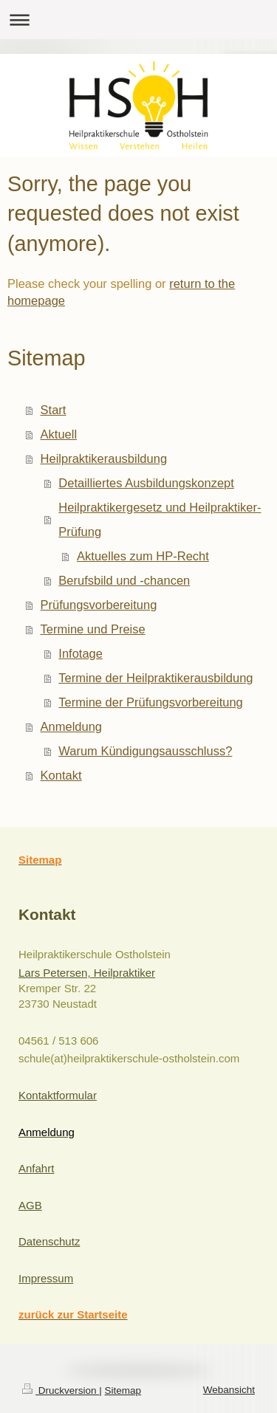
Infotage (80, 653)
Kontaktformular (57, 1095)
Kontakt (61, 775)
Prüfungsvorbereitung (99, 604)
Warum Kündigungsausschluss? (145, 750)
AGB (30, 1205)
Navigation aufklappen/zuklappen (138, 19)
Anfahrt (36, 1168)
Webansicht (229, 1389)
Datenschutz (49, 1241)
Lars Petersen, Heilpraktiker (86, 972)
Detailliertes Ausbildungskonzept (146, 482)
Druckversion (60, 1390)
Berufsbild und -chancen (124, 580)
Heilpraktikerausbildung (104, 458)
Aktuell (59, 434)
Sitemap (123, 1390)
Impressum (45, 1278)
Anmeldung (71, 726)
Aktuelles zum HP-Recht (143, 556)
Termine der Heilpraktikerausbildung (155, 677)
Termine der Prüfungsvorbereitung (150, 702)
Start (53, 409)
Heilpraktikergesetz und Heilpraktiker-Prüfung (159, 519)
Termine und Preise (93, 629)
